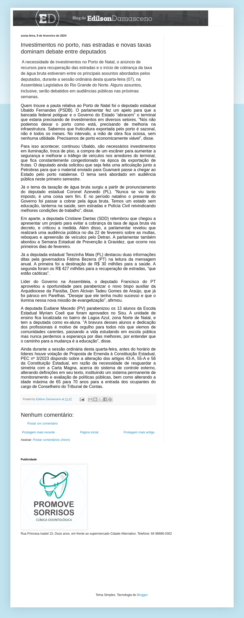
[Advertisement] (197, 60)
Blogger (142, 595)
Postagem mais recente (38, 432)
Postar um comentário (42, 423)
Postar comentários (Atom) (51, 440)
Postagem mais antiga (139, 432)
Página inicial (89, 432)
